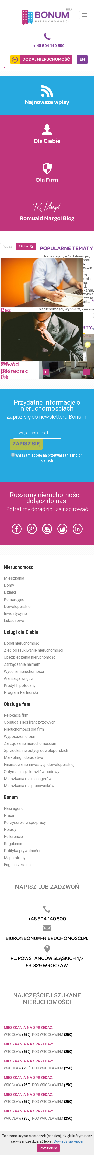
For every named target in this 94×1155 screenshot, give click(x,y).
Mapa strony (15, 857)
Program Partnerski (21, 692)
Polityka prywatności (22, 850)
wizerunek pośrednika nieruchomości (61, 307)
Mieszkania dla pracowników (29, 785)
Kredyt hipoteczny (20, 685)
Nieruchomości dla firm (24, 729)
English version (17, 864)
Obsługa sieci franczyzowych (29, 722)
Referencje (13, 836)
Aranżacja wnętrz (18, 678)
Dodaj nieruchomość (21, 643)
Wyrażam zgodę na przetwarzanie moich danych (47, 457)
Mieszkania (14, 578)
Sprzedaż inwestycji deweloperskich (36, 750)
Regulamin (13, 843)
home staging (53, 256)
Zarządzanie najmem (22, 664)
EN (82, 59)
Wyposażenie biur (19, 736)
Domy (9, 585)
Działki (10, 592)
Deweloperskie (17, 606)
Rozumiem (48, 1148)
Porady (10, 829)
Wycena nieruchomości (24, 671)
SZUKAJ (26, 246)
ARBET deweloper (77, 256)
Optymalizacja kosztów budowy (31, 771)
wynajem (72, 309)
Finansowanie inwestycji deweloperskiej (39, 764)
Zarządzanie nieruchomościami (31, 743)
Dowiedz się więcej (68, 1141)
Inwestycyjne (15, 613)
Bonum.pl (47, 17)
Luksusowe (14, 620)
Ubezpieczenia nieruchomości (30, 657)
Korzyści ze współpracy (25, 822)
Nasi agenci (14, 808)
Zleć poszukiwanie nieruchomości (33, 650)
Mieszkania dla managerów (28, 778)
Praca (9, 815)
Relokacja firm (16, 715)
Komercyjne (14, 599)
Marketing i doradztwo (23, 757)
